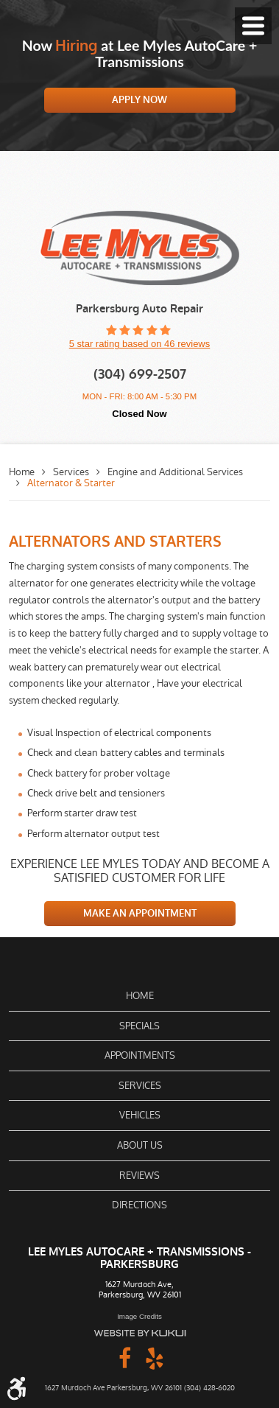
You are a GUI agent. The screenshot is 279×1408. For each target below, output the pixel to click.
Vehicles (139, 1115)
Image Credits (139, 1316)
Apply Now (139, 100)
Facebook (125, 1357)
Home (22, 472)
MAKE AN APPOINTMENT (140, 913)
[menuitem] (139, 996)
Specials (139, 1026)
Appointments (140, 1055)
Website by (140, 1333)
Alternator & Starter (71, 483)
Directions (139, 1205)
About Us (140, 1145)
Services (71, 472)
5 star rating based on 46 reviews (140, 343)
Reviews (139, 1176)
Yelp (155, 1357)
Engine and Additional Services (175, 472)
